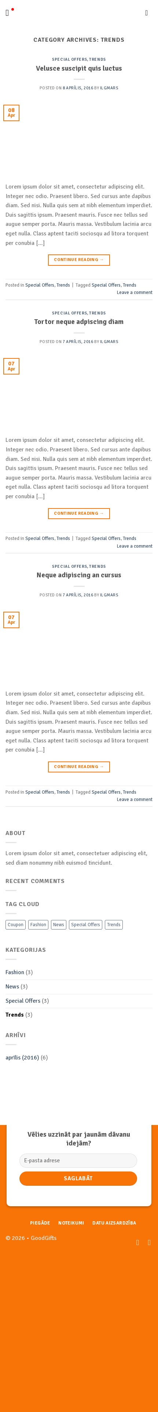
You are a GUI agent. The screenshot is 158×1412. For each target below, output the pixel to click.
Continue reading (79, 259)
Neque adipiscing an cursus (79, 575)
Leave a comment (135, 292)
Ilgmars (109, 87)
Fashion (14, 972)
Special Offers (69, 59)
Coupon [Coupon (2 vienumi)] (15, 925)
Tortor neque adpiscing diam (79, 321)
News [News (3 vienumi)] (58, 925)
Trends (97, 59)
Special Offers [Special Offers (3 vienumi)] (85, 925)
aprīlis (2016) (22, 1057)
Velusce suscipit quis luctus (79, 68)
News (12, 986)
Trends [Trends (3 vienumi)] (114, 925)
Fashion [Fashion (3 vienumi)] (38, 925)
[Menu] (9, 13)
